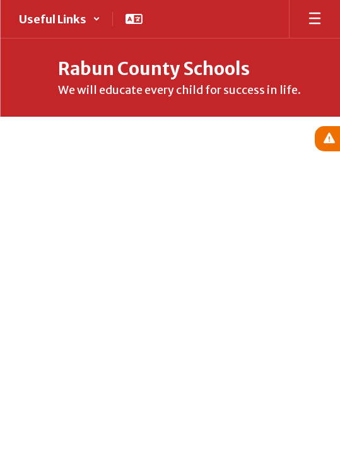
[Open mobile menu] (315, 19)
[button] (59, 19)
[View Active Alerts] (327, 138)
